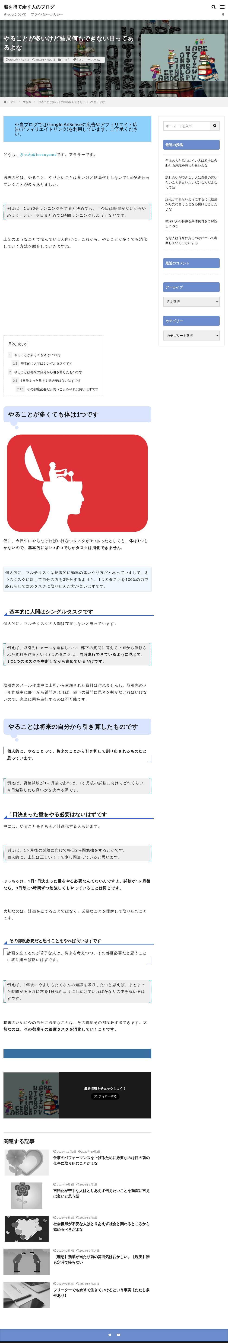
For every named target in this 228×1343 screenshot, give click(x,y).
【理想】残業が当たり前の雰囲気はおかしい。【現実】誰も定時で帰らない (101, 1259)
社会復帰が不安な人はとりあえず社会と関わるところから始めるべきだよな (101, 1226)
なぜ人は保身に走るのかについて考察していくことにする (191, 240)
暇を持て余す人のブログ (28, 7)
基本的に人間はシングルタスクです (42, 363)
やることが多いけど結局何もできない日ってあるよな (71, 102)
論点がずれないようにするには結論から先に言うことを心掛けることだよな (191, 204)
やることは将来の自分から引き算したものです (45, 372)
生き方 (66, 59)
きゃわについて (14, 14)
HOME (11, 102)
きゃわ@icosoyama (38, 154)
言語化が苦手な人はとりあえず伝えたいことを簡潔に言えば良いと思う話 (101, 1193)
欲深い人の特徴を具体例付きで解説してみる (191, 223)
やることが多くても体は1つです (34, 355)
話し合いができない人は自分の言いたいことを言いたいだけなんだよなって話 (191, 182)
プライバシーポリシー (47, 14)
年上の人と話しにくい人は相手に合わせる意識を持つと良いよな (191, 162)
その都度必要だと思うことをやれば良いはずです (57, 389)
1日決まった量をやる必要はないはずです (46, 380)
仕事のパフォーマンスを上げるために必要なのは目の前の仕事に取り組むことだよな (101, 1160)
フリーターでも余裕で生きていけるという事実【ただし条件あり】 (101, 1293)
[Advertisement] (77, 298)
